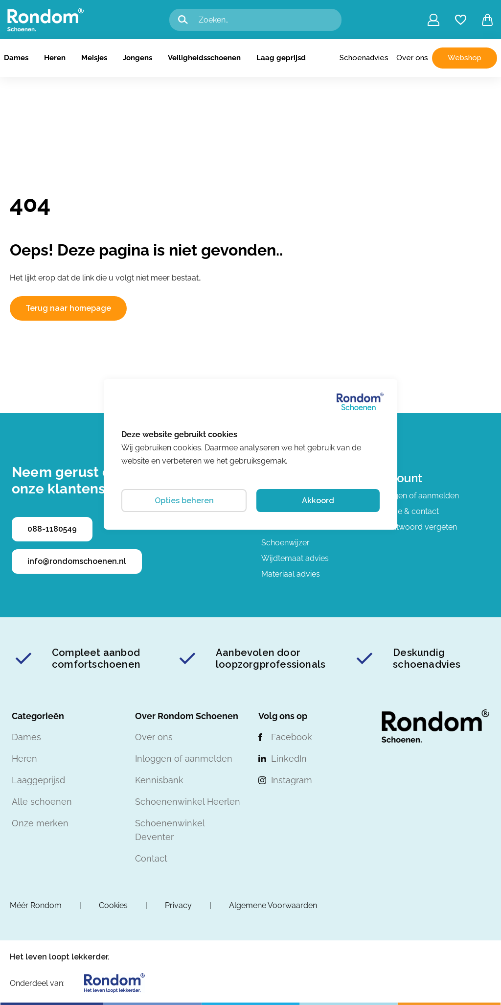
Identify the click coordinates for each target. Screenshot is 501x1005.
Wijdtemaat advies (295, 558)
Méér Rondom (36, 905)
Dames (16, 57)
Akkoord (318, 500)
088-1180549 (52, 529)
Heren (55, 57)
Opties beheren (184, 500)
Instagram (291, 780)
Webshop (464, 57)
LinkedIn (289, 758)
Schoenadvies (364, 57)
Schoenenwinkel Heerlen (187, 801)
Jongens (137, 57)
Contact (151, 858)
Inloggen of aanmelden (417, 495)
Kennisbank (159, 780)
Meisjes (94, 57)
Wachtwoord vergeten (416, 527)
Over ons (412, 57)
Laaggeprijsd (38, 780)
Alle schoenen (42, 801)
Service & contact (407, 511)
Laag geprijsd (281, 57)
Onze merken (40, 823)
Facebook (291, 737)
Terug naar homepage (68, 308)
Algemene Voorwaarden (273, 905)
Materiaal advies (290, 574)
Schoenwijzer (285, 542)
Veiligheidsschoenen (204, 57)
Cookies (113, 905)
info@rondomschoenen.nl (76, 561)
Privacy (178, 905)
